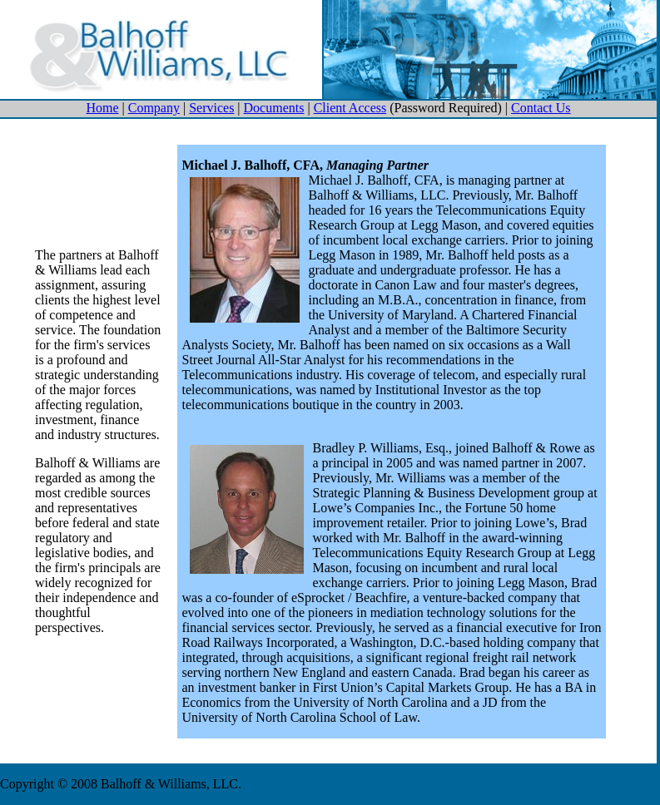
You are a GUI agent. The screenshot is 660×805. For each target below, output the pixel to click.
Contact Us (541, 108)
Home (102, 108)
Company (154, 108)
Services (211, 108)
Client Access (350, 108)
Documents (274, 108)
